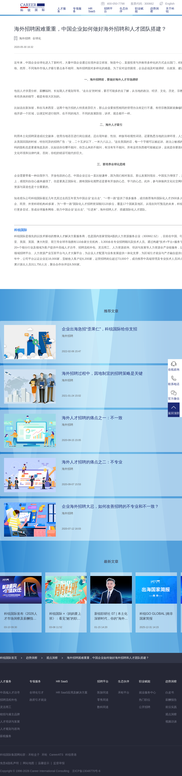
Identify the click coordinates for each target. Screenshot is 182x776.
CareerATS (56, 754)
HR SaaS (91, 10)
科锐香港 (71, 754)
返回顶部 (175, 412)
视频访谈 (171, 721)
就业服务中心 (147, 692)
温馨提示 (43, 763)
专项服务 (77, 10)
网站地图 (28, 763)
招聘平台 (108, 10)
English (167, 3)
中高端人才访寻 (10, 692)
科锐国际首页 (8, 657)
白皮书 (169, 692)
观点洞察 (52, 657)
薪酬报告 (171, 699)
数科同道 (102, 707)
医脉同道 (102, 692)
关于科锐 (170, 10)
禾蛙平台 (123, 692)
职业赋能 (139, 10)
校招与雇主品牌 (10, 714)
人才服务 (61, 10)
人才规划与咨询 (10, 728)
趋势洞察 (154, 10)
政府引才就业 (37, 699)
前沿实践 (171, 707)
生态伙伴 (124, 10)
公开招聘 (144, 707)
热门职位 (144, 699)
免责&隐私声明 (9, 763)
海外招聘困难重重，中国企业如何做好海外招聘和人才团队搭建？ (108, 657)
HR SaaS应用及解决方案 (71, 692)
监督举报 (59, 763)
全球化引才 (36, 692)
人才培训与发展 (10, 721)
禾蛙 (44, 754)
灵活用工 (5, 707)
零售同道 (102, 699)
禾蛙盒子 (34, 754)
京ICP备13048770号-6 (86, 771)
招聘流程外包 (8, 699)
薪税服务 (5, 736)
